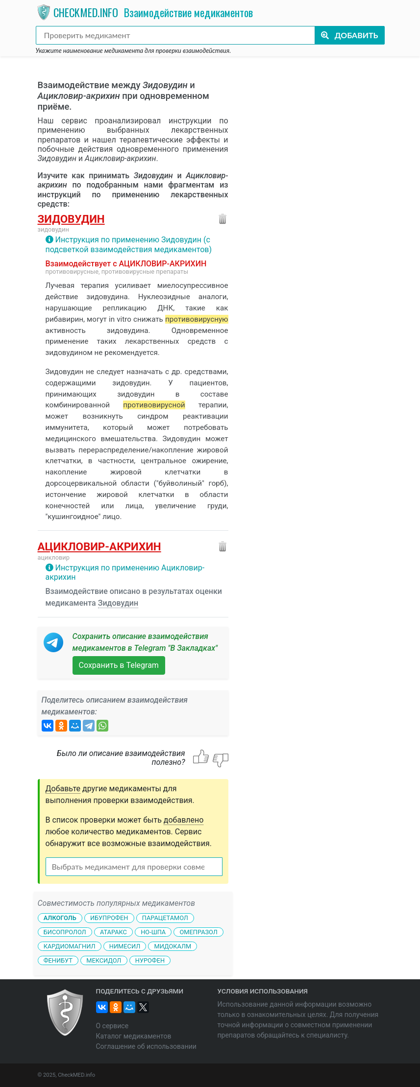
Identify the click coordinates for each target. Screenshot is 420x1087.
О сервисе (112, 1026)
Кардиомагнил (70, 946)
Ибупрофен (109, 918)
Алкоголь (60, 918)
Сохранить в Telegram (119, 665)
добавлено (184, 820)
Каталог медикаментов (134, 1036)
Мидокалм (173, 946)
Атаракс (113, 932)
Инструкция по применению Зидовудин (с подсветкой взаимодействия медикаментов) (129, 244)
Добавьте (63, 788)
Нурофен (150, 960)
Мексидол (103, 960)
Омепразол (199, 932)
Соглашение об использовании (146, 1046)
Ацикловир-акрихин (99, 546)
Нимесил (124, 946)
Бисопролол (65, 932)
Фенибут (58, 960)
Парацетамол (165, 918)
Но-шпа (153, 932)
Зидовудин (71, 219)
